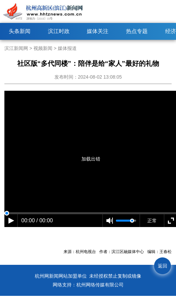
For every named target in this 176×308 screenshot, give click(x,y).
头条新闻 (19, 31)
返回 (162, 266)
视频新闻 (42, 48)
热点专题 (137, 31)
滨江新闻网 (16, 48)
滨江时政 (59, 31)
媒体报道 (67, 48)
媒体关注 (97, 31)
